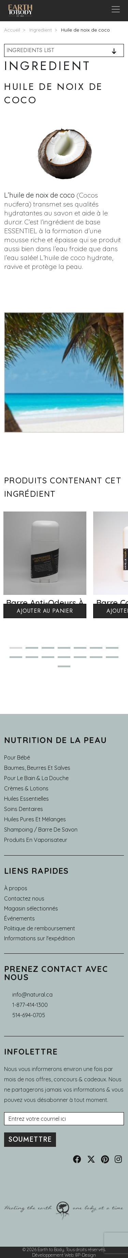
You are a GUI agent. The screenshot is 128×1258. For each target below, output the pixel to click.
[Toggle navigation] (115, 11)
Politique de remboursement (39, 928)
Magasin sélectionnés (31, 908)
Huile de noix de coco (85, 30)
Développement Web (52, 1255)
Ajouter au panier (45, 611)
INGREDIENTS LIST (30, 50)
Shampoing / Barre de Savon (40, 829)
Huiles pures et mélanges (35, 819)
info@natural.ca (32, 994)
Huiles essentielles (26, 798)
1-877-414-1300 (30, 1004)
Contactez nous (24, 898)
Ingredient (40, 30)
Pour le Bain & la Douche (36, 778)
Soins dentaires (23, 809)
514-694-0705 (28, 1015)
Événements (19, 918)
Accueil (12, 30)
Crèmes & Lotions (26, 788)
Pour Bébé (17, 757)
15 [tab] (61, 669)
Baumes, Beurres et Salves (37, 767)
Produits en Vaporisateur (35, 839)
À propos (15, 888)
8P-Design (85, 1255)
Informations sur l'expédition (39, 938)
